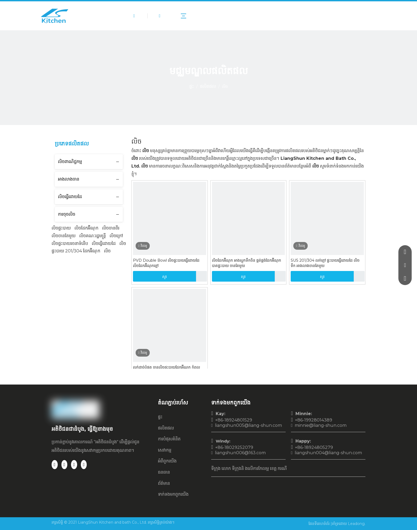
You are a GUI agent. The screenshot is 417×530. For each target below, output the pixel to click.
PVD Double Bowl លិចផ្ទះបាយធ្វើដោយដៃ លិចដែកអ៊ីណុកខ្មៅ (166, 263)
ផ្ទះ (160, 416)
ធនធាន (164, 472)
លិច (107, 250)
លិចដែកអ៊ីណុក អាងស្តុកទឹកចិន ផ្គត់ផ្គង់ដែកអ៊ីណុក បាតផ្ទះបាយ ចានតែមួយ (246, 263)
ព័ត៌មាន (164, 483)
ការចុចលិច (66, 214)
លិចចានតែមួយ (64, 235)
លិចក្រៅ (116, 235)
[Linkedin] (64, 464)
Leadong (356, 523)
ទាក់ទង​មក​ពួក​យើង (173, 494)
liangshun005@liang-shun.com (248, 425)
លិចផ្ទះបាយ (61, 228)
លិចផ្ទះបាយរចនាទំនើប (70, 243)
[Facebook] (55, 464)
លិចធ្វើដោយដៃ (70, 196)
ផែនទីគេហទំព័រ (319, 523)
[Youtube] (84, 464)
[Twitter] (74, 464)
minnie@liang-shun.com (321, 425)
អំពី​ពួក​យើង (167, 461)
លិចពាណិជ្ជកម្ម (70, 161)
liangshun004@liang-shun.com (328, 452)
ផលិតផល (166, 428)
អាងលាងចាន (68, 179)
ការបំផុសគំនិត (169, 438)
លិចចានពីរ (110, 228)
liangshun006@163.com (240, 452)
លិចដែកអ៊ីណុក (86, 228)
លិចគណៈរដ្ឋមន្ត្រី (92, 235)
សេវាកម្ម (164, 450)
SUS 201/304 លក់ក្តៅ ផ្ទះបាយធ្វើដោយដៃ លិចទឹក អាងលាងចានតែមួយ (325, 263)
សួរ (150, 276)
